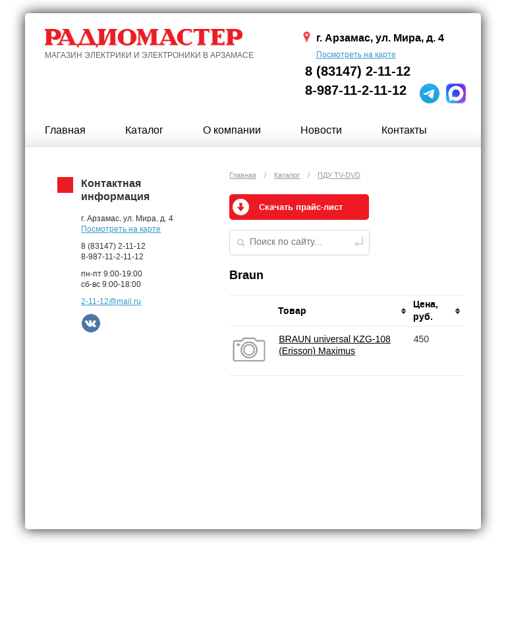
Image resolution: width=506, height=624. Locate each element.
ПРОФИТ (332, 603)
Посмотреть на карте (356, 54)
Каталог (144, 130)
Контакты (404, 130)
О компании (232, 130)
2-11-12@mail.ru (111, 301)
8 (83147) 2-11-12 (357, 71)
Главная (65, 130)
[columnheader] (342, 311)
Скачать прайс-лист (301, 207)
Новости (321, 130)
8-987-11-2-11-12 (356, 90)
